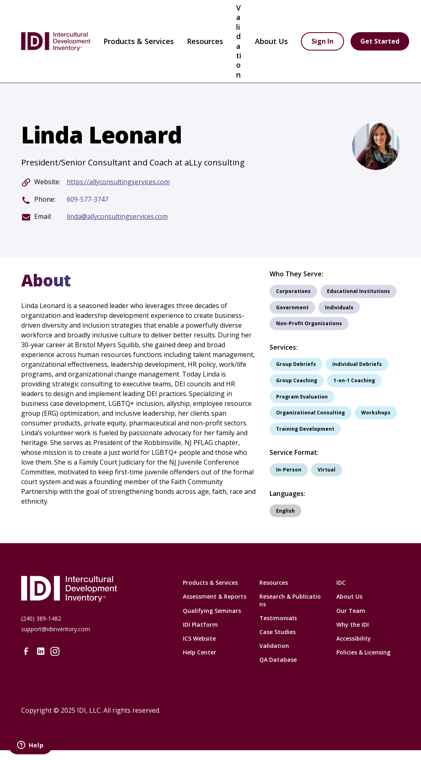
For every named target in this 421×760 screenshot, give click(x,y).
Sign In (322, 41)
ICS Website (199, 638)
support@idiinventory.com (55, 629)
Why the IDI (352, 624)
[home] (55, 41)
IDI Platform (200, 624)
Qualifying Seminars (212, 611)
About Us (349, 596)
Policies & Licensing (363, 652)
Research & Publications (290, 600)
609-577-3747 (87, 199)
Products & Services (138, 41)
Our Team (350, 611)
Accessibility (353, 638)
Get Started (379, 41)
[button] (138, 41)
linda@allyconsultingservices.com (117, 216)
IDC (341, 582)
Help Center (199, 652)
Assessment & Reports (214, 596)
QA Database (278, 659)
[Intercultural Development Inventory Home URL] (93, 589)
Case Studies (277, 632)
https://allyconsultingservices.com (118, 182)
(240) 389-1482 (41, 618)
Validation (238, 41)
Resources (273, 582)
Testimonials (278, 618)
